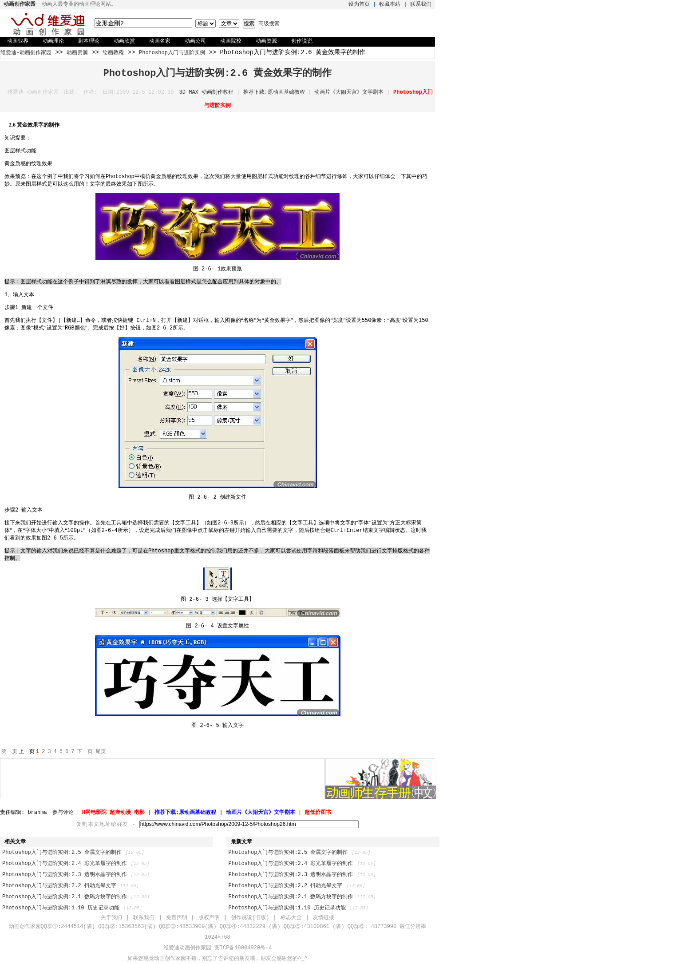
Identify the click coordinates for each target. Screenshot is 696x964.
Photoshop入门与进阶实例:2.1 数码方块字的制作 (64, 897)
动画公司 (195, 41)
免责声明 (176, 918)
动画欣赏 (124, 41)
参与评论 (63, 812)
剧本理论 (88, 41)
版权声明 (209, 918)
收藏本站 (389, 4)
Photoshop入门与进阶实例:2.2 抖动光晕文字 (59, 886)
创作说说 (301, 41)
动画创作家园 (170, 959)
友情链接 (323, 918)
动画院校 (230, 41)
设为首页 (359, 4)
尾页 (100, 752)
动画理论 (53, 41)
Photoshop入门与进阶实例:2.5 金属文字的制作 (62, 852)
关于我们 (111, 918)
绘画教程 (113, 53)
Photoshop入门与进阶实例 (172, 53)
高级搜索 (269, 24)
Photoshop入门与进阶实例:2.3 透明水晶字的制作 (64, 875)
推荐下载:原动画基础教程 (274, 92)
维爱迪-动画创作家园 (25, 53)
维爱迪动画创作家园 (187, 948)
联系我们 (420, 4)
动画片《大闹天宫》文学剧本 (349, 92)
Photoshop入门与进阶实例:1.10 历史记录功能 (60, 908)
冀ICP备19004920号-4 (243, 948)
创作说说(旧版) (250, 918)
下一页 (85, 752)
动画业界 (17, 41)
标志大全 (291, 918)
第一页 (9, 752)
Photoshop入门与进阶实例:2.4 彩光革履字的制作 (64, 864)
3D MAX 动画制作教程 (206, 92)
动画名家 (159, 41)
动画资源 (266, 41)
